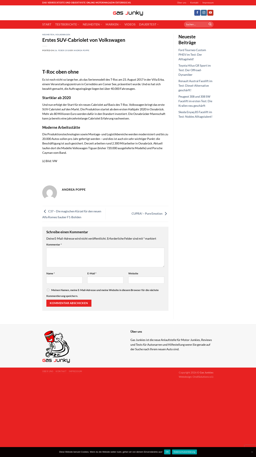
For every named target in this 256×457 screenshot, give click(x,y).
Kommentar (54, 244)
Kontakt (194, 2)
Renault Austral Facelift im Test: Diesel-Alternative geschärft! (195, 85)
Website (133, 273)
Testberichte (67, 24)
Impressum (208, 2)
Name (50, 273)
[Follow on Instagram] (204, 13)
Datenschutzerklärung (184, 452)
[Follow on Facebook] (197, 13)
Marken (113, 24)
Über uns (181, 2)
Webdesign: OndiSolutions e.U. (196, 376)
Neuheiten (92, 24)
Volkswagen (62, 34)
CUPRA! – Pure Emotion (150, 213)
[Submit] (210, 24)
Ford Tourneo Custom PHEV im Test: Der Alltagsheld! (192, 54)
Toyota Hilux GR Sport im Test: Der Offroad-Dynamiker (194, 70)
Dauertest (149, 24)
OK (167, 452)
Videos (130, 24)
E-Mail (91, 273)
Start (47, 24)
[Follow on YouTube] (210, 13)
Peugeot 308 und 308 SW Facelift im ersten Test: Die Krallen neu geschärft (195, 101)
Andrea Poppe (81, 50)
